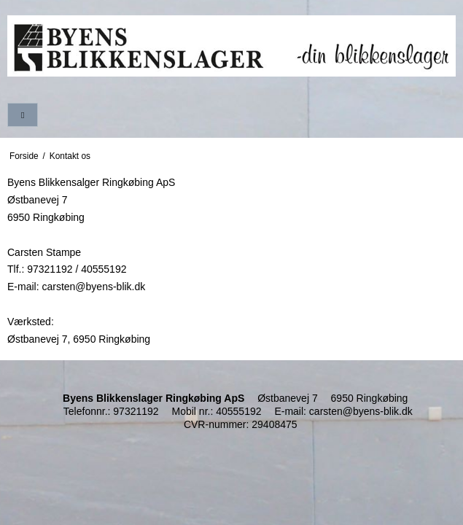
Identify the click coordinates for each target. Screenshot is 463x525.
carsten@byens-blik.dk (361, 411)
